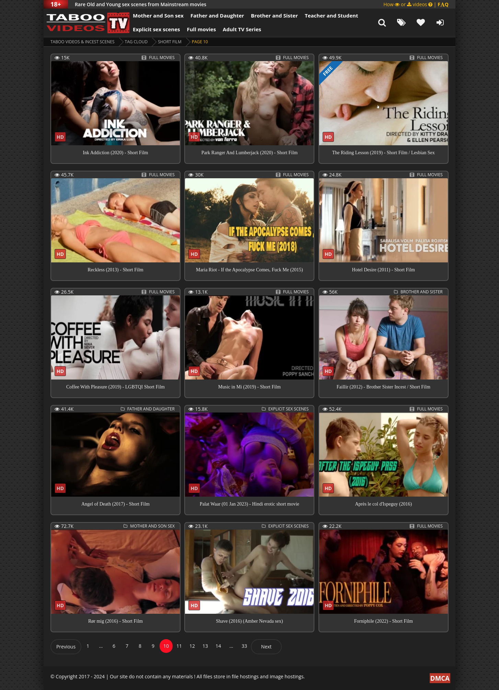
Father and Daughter (217, 15)
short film (170, 42)
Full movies (201, 29)
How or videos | (416, 4)
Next (266, 646)
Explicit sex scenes (156, 29)
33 (244, 646)
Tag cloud (136, 42)
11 (179, 646)
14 (218, 646)
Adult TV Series (242, 29)
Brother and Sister (274, 15)
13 (205, 646)
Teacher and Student (331, 15)
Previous (66, 646)
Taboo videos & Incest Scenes (82, 42)
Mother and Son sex (158, 15)
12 (192, 646)
